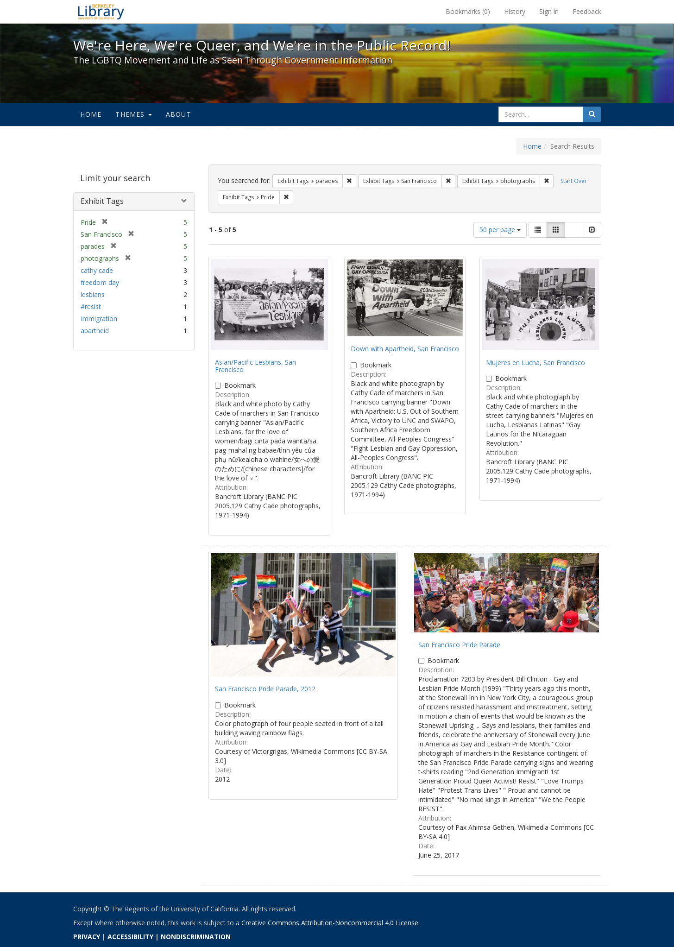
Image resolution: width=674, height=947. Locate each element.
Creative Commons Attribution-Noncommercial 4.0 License (329, 922)
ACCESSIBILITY (130, 936)
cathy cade (97, 270)
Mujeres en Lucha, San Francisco (535, 362)
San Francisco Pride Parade (459, 644)
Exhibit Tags (102, 201)
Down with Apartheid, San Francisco (405, 348)
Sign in (549, 11)
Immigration (99, 318)
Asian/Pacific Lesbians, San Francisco (255, 365)
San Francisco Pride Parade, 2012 (265, 688)
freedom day (100, 282)
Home (91, 114)
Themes (133, 114)
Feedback (587, 11)
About (178, 114)
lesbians (93, 294)
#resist (91, 306)
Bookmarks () (468, 11)
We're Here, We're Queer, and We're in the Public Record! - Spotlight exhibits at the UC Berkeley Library (101, 11)
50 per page (500, 229)
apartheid (95, 330)
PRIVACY (86, 936)
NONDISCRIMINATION (196, 936)
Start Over (574, 181)
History (514, 11)
